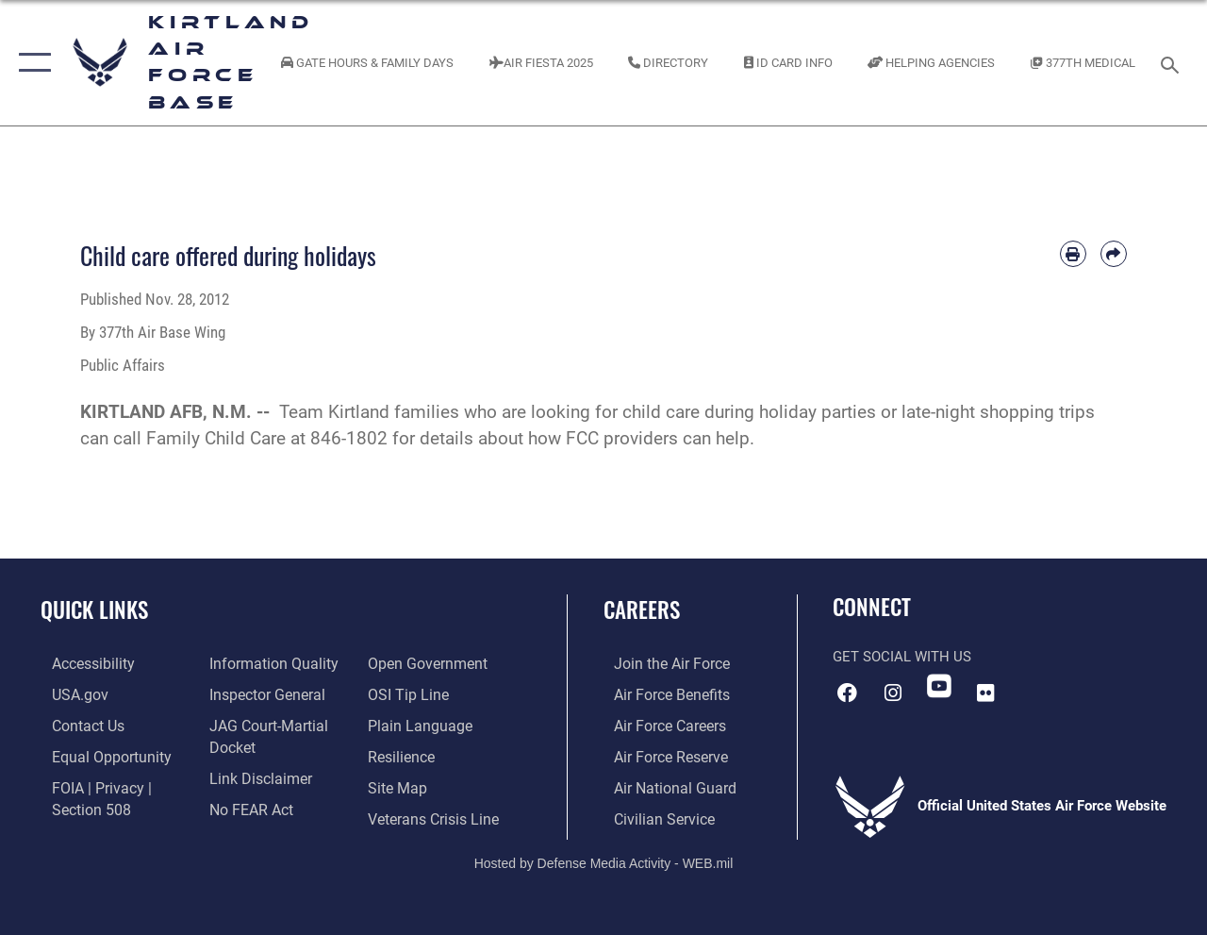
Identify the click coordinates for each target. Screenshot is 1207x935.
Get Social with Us (902, 656)
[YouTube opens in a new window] (939, 686)
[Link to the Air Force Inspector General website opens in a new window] (261, 693)
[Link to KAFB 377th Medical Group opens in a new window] (1083, 62)
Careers (642, 610)
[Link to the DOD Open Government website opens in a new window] (427, 663)
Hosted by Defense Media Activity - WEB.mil (604, 857)
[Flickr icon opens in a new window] (985, 691)
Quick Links (94, 610)
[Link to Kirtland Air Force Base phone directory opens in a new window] (668, 62)
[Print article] (1073, 254)
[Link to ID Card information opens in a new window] (788, 62)
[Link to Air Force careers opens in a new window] (659, 723)
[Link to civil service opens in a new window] (652, 814)
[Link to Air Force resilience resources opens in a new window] (403, 753)
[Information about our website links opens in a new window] (255, 774)
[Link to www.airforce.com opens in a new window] (660, 663)
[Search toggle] (1173, 62)
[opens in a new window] (81, 663)
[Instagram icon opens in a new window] (893, 691)
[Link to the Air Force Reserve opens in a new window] (659, 753)
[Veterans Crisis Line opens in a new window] (434, 814)
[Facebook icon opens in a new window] (847, 691)
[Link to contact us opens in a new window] (76, 723)
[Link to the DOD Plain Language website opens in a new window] (418, 723)
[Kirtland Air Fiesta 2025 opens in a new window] (541, 62)
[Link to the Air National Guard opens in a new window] (661, 784)
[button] (30, 62)
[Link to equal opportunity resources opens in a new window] (97, 753)
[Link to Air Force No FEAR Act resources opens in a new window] (247, 804)
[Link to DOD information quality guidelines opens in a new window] (266, 663)
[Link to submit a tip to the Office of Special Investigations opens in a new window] (408, 693)
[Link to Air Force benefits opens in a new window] (660, 693)
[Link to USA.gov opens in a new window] (67, 693)
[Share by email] (1113, 254)
